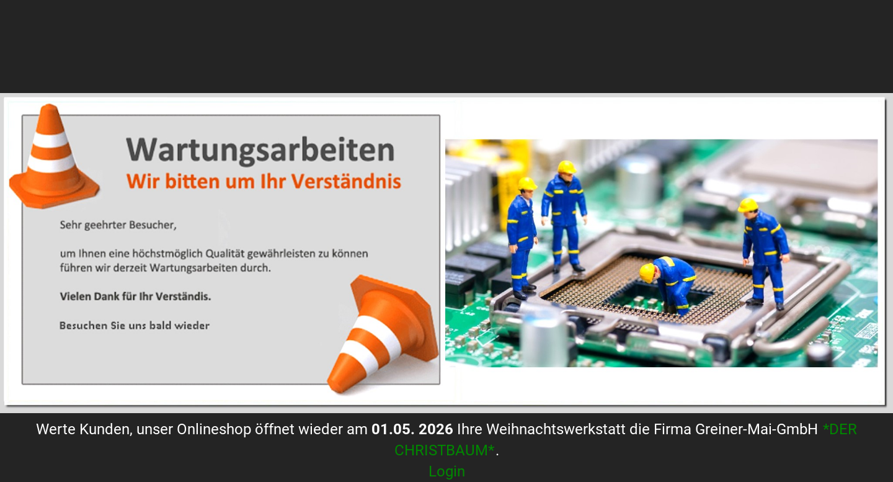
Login (447, 471)
